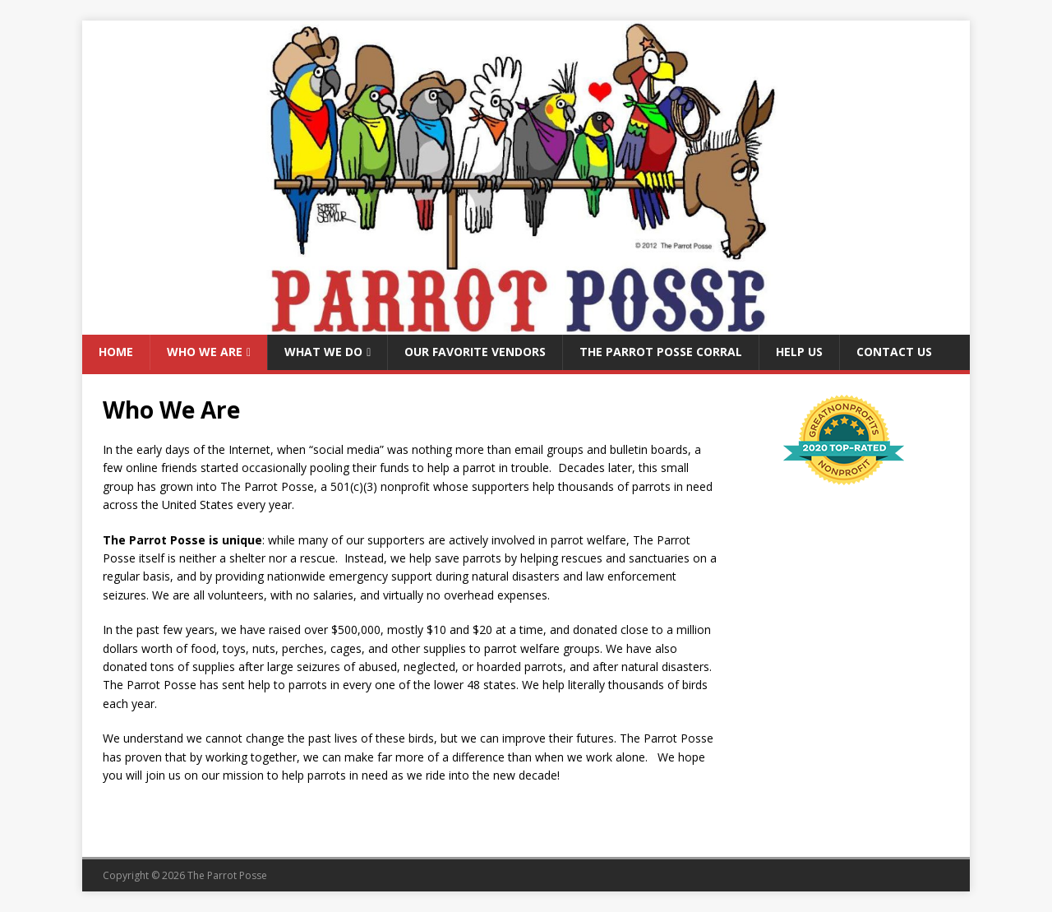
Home (116, 351)
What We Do (323, 351)
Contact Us (894, 351)
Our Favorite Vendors (475, 351)
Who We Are (204, 351)
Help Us (799, 351)
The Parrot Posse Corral (660, 351)
